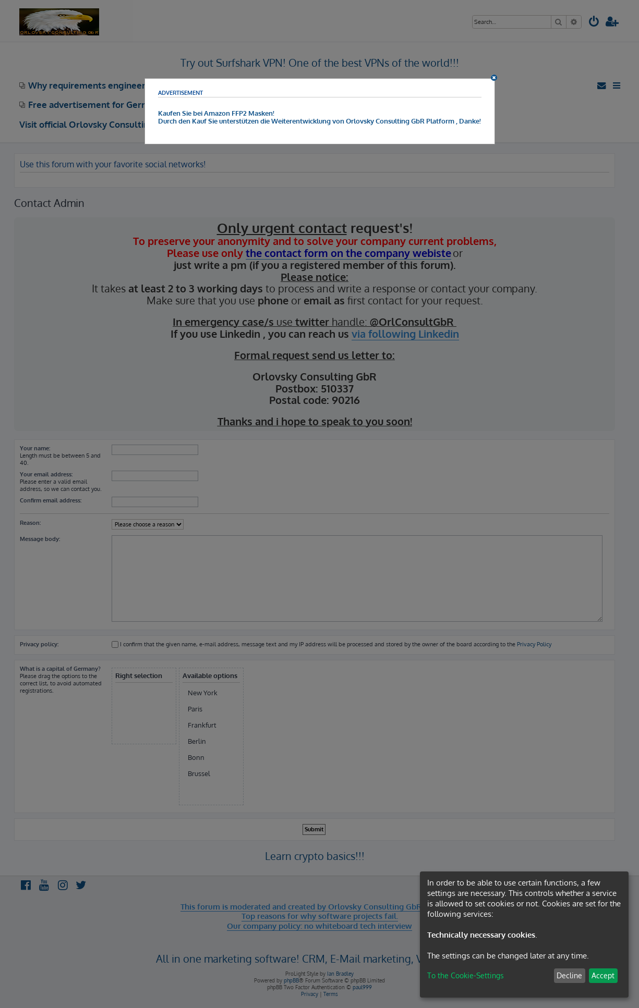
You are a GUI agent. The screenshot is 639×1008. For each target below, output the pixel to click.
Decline (569, 975)
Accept (603, 975)
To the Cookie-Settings (465, 975)
